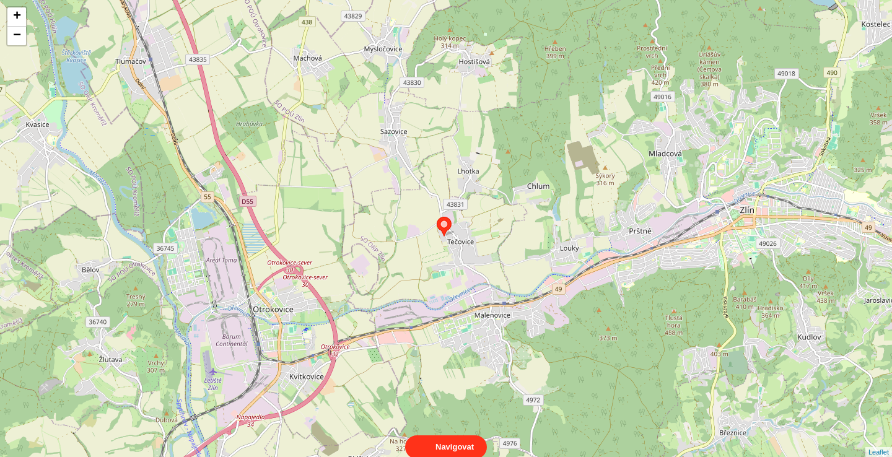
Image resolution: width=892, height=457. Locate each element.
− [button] (17, 36)
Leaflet (878, 441)
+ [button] (17, 16)
